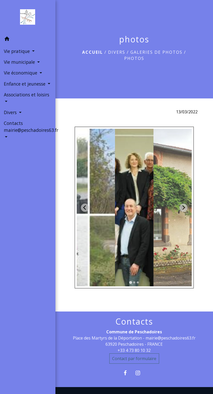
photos (134, 58)
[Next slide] (183, 208)
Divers (116, 52)
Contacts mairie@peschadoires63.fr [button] (28, 126)
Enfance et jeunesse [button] (25, 84)
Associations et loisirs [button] (26, 94)
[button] (28, 39)
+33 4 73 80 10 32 (134, 350)
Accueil (92, 52)
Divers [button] (11, 112)
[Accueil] (27, 17)
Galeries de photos (156, 52)
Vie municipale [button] (20, 62)
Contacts (134, 321)
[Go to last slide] (85, 208)
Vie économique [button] (21, 73)
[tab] (130, 282)
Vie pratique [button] (17, 51)
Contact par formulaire (134, 358)
